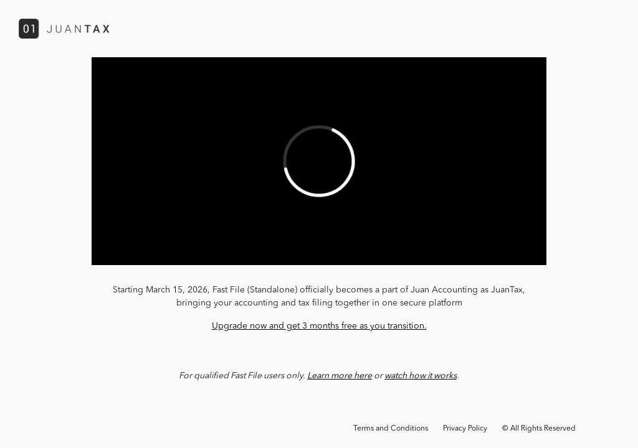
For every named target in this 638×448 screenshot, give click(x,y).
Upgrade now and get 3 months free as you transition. (319, 326)
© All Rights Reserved (539, 428)
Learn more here (339, 375)
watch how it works (420, 375)
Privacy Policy (465, 428)
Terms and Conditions (390, 428)
